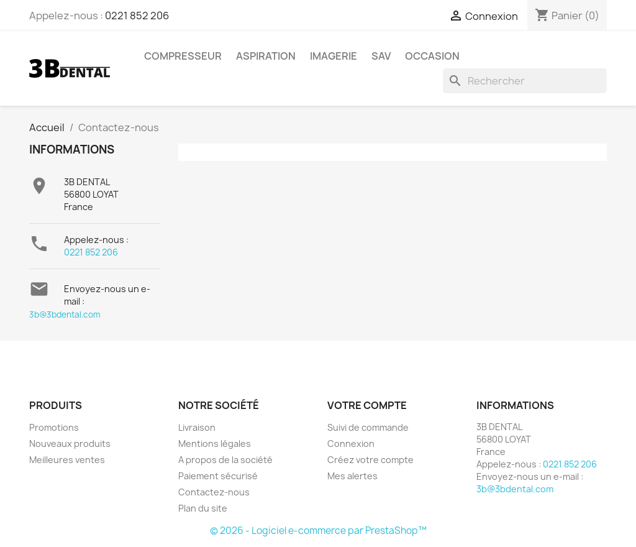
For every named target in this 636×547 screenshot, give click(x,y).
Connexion (351, 443)
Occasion (432, 56)
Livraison (197, 427)
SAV (381, 56)
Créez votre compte (370, 460)
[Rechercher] (525, 80)
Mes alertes (352, 476)
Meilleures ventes (67, 460)
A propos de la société (225, 460)
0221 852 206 (137, 15)
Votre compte (367, 405)
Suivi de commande (368, 427)
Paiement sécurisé (218, 476)
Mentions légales (214, 443)
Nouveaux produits (70, 443)
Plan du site (202, 508)
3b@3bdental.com (65, 314)
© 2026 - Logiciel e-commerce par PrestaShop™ (318, 530)
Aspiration (266, 56)
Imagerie (333, 56)
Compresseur (183, 56)
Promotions (54, 427)
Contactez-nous (214, 492)
